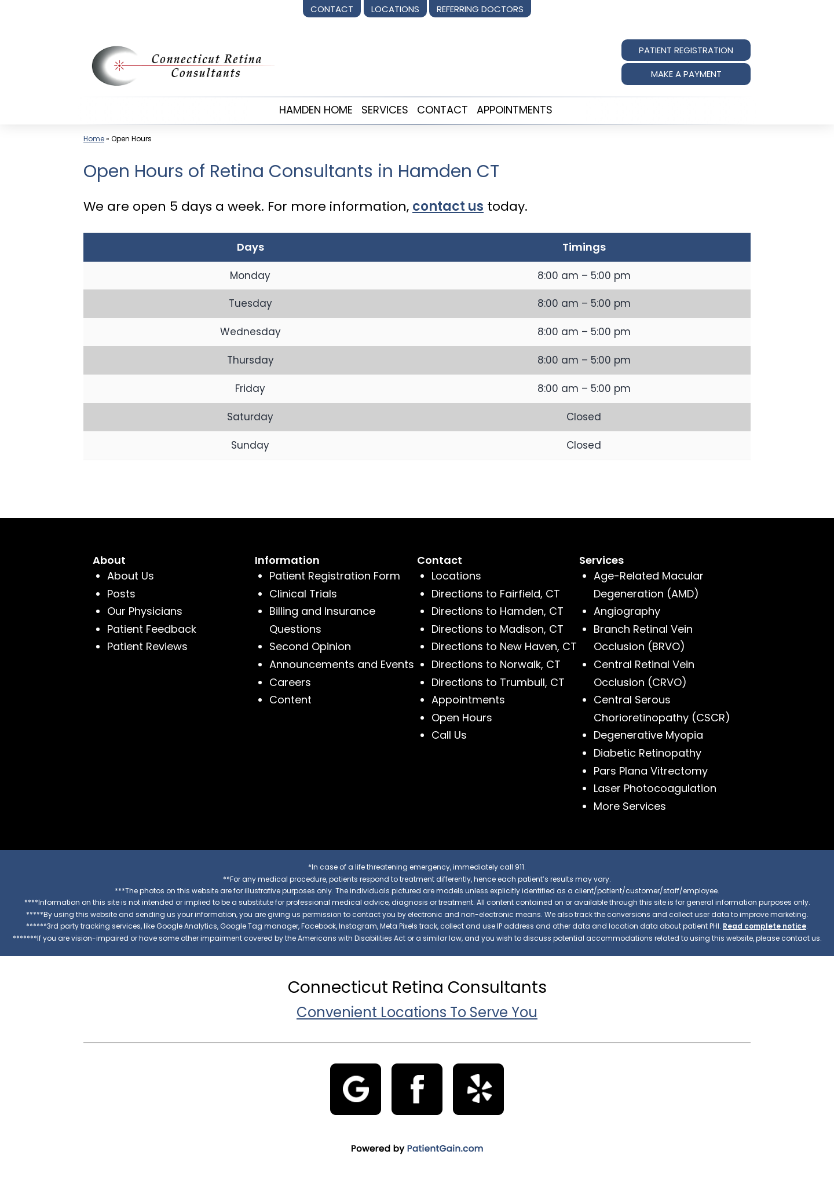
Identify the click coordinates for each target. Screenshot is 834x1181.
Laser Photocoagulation (655, 788)
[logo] (179, 65)
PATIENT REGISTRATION (686, 50)
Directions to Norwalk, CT (496, 664)
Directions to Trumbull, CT (498, 682)
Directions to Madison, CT (497, 629)
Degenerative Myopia (648, 735)
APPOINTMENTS (515, 109)
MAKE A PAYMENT (686, 74)
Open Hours (461, 717)
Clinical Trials (303, 593)
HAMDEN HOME (316, 109)
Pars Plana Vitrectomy (651, 771)
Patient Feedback (151, 629)
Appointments (468, 699)
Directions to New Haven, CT (504, 646)
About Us (130, 576)
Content (290, 699)
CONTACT (442, 109)
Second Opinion (310, 646)
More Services (630, 806)
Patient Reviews (147, 646)
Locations (456, 576)
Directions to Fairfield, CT (495, 593)
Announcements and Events (341, 664)
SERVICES (384, 109)
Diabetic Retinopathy (647, 753)
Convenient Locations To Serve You (417, 1012)
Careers (290, 682)
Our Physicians (144, 611)
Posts (121, 593)
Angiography (627, 611)
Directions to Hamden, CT (497, 611)
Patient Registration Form (334, 576)
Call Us (449, 735)
